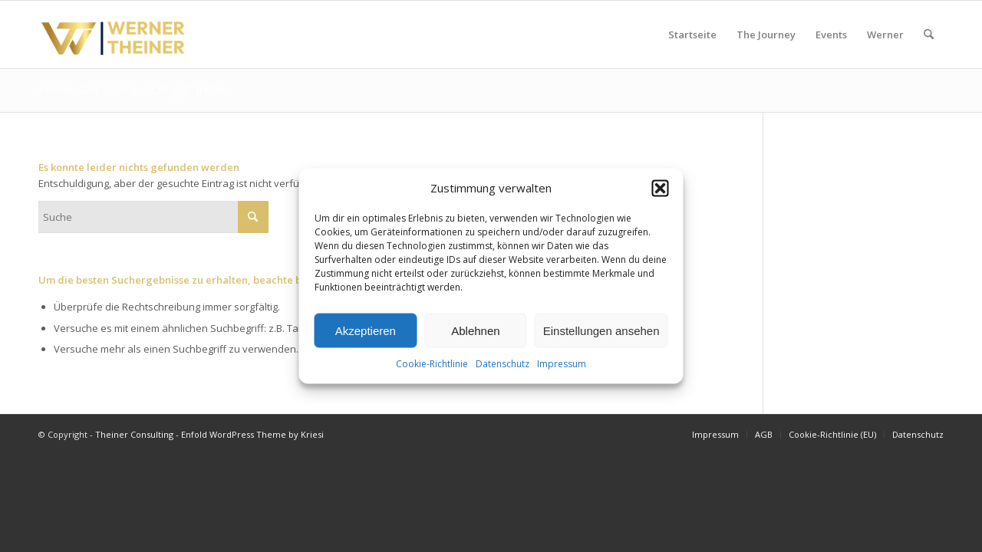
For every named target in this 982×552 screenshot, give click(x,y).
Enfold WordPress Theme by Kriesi (252, 434)
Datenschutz (502, 363)
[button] (660, 188)
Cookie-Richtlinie (432, 363)
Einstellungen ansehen (601, 330)
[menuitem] (692, 34)
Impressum (561, 363)
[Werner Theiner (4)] (114, 34)
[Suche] (929, 34)
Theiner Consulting (134, 434)
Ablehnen (475, 330)
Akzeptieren (365, 330)
